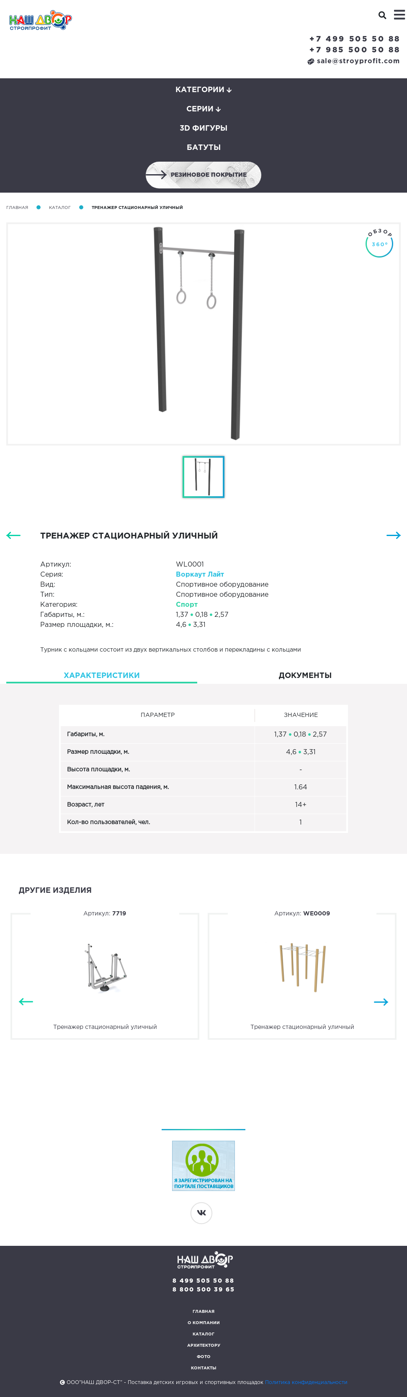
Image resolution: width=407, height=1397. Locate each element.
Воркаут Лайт (200, 575)
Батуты (204, 147)
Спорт (187, 605)
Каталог (60, 208)
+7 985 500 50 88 (355, 50)
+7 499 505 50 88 (355, 39)
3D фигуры (203, 128)
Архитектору (203, 1346)
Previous (26, 1002)
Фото (204, 1357)
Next (381, 1002)
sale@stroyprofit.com (353, 61)
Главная (17, 208)
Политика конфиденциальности (306, 1382)
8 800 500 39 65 (204, 1289)
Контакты (203, 1368)
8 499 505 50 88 (203, 1281)
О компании (204, 1323)
